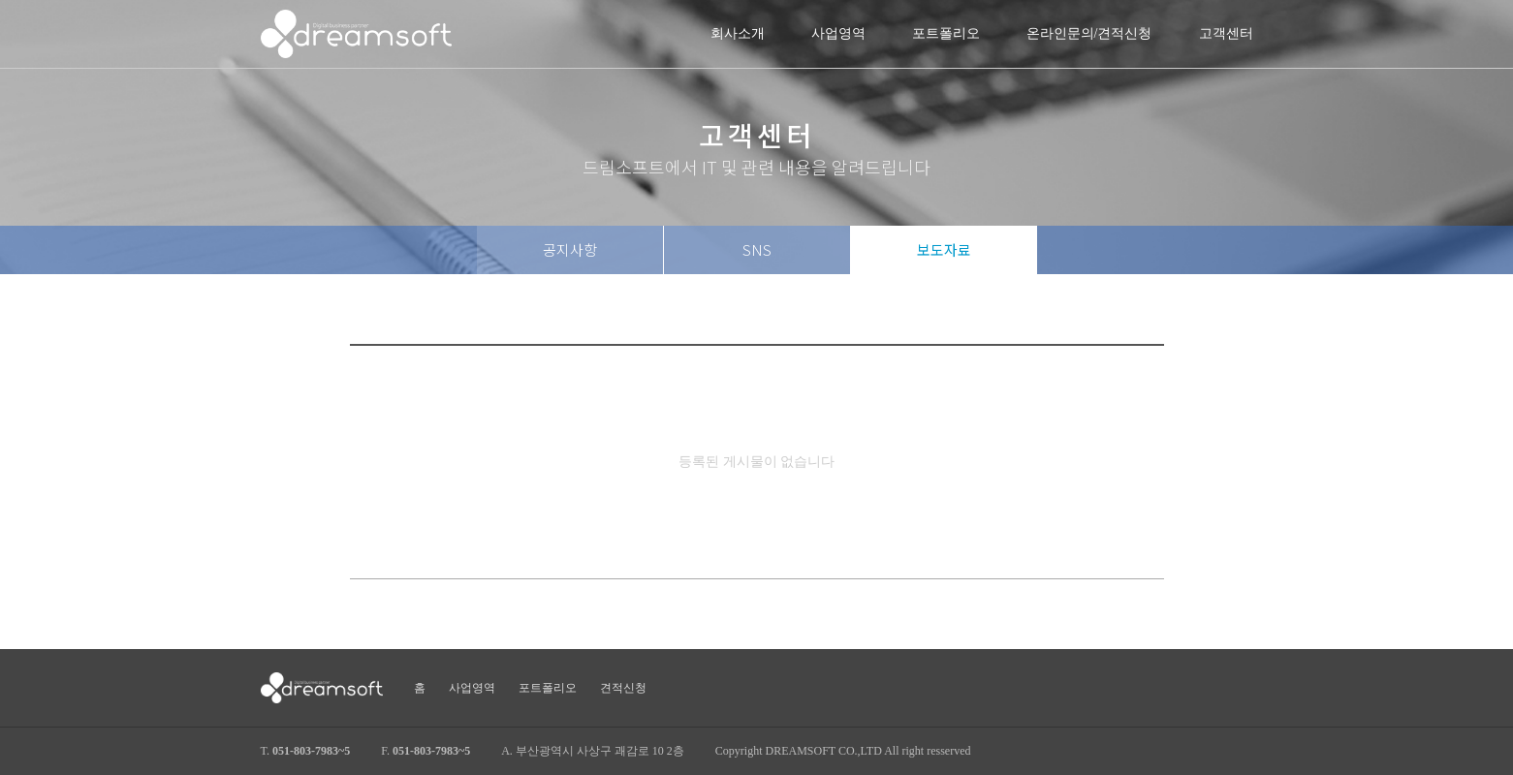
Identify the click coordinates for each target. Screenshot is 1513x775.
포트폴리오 (946, 33)
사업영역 (838, 33)
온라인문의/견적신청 (1089, 33)
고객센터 (1226, 33)
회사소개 (737, 33)
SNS (757, 249)
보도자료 (944, 249)
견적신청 (623, 688)
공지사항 (570, 249)
